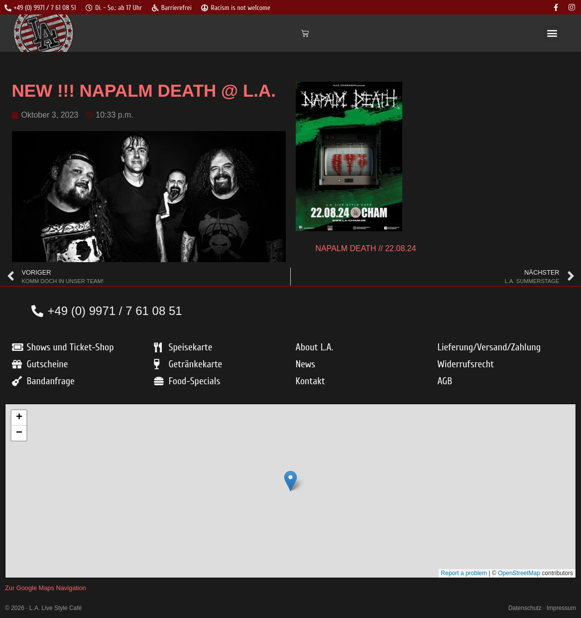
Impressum (561, 608)
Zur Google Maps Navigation (45, 588)
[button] (552, 33)
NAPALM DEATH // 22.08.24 (366, 249)
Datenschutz (525, 608)
